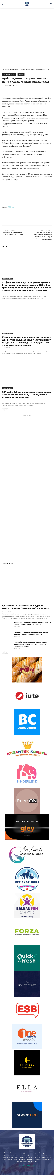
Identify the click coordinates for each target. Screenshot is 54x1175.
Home (4, 57)
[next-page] (6, 398)
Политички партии (13, 57)
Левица (21, 62)
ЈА (2, 599)
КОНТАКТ (22, 1154)
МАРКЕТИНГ (31, 1154)
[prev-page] (3, 398)
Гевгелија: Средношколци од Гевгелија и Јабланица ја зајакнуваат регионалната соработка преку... (30, 633)
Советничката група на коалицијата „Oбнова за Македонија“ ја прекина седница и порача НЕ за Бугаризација (43, 224)
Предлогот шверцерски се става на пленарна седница (12, 222)
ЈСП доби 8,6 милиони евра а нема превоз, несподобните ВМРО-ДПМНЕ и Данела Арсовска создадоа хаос (26, 383)
